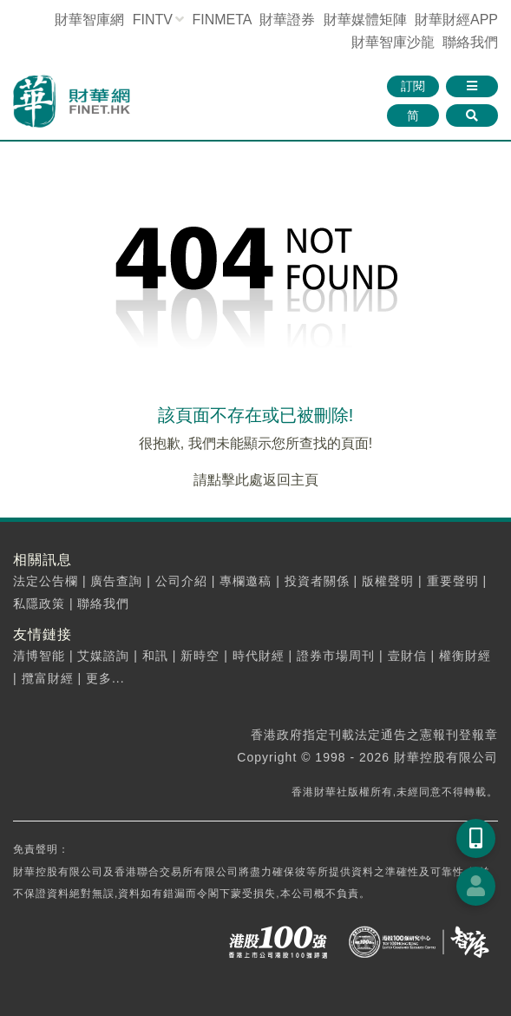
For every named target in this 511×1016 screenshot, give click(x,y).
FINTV (153, 19)
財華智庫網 (89, 19)
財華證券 (287, 19)
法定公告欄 (45, 581)
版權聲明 (388, 581)
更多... (105, 678)
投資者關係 (317, 581)
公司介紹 (181, 581)
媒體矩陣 (365, 19)
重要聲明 (453, 581)
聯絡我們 (470, 42)
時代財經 (259, 656)
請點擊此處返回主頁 (255, 479)
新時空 (199, 656)
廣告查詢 (116, 581)
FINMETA (221, 19)
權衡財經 (465, 656)
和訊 (155, 656)
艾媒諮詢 (103, 656)
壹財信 (407, 656)
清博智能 (39, 656)
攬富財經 (48, 678)
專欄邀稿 (245, 581)
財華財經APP (456, 19)
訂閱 (413, 86)
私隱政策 (39, 603)
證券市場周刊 (336, 656)
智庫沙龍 (393, 42)
